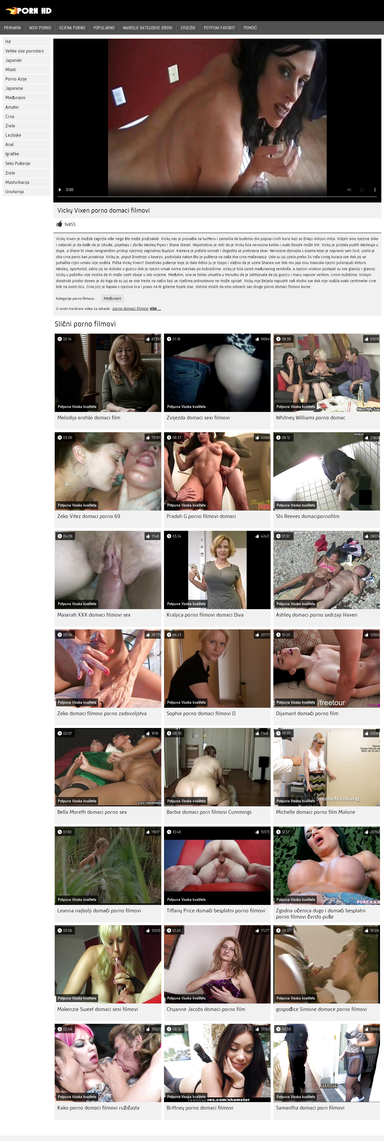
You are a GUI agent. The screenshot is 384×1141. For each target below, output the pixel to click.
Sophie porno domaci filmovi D (201, 713)
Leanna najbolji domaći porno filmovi (99, 911)
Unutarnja (14, 191)
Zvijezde (188, 28)
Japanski (13, 60)
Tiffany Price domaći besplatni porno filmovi (216, 911)
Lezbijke (13, 135)
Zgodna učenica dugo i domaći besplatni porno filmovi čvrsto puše (321, 914)
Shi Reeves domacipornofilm (307, 516)
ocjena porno (72, 28)
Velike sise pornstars (24, 51)
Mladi (10, 69)
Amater (12, 107)
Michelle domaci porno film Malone (315, 812)
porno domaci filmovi (131, 308)
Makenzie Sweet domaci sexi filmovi (97, 1009)
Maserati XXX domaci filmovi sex (94, 615)
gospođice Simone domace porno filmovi (321, 1009)
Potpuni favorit (219, 28)
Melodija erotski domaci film (88, 418)
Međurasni (15, 97)
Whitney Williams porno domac (310, 418)
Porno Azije (16, 79)
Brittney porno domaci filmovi (200, 1108)
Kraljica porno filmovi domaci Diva (205, 615)
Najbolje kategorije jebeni (148, 28)
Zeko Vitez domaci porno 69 (88, 516)
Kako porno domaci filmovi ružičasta (98, 1108)
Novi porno (40, 28)
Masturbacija (17, 182)
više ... (155, 308)
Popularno (104, 28)
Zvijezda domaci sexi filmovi (198, 418)
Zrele (10, 125)
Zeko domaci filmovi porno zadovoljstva (102, 713)
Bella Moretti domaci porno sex (92, 812)
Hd (8, 41)
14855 (70, 224)
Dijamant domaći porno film (307, 713)
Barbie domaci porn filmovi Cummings (209, 812)
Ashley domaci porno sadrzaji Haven (316, 615)
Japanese (14, 88)
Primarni (12, 28)
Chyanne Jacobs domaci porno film (206, 1009)
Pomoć (251, 28)
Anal (9, 144)
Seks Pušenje (17, 163)
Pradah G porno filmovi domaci (201, 516)
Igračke (12, 153)
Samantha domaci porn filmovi (310, 1108)
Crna (9, 116)
